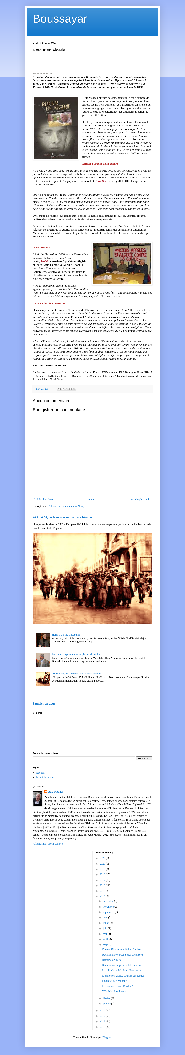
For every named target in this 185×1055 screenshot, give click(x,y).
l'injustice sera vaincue (114, 980)
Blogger (106, 1037)
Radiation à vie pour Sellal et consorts (122, 954)
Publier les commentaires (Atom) (66, 506)
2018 (103, 874)
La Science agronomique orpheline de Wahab (76, 654)
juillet (106, 922)
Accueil (92, 499)
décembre (108, 901)
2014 (103, 896)
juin (105, 928)
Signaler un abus (44, 703)
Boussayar (60, 18)
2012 (103, 1016)
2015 (103, 890)
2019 (103, 869)
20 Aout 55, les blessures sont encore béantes (62, 517)
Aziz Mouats (55, 791)
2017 (103, 880)
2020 (103, 863)
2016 (103, 885)
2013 (103, 1010)
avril (105, 939)
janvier (107, 1003)
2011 (103, 1021)
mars (106, 944)
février (107, 998)
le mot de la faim (45, 777)
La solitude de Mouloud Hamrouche (121, 970)
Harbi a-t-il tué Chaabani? (66, 634)
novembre (108, 906)
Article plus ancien (141, 499)
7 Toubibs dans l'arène (114, 991)
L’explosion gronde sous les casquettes (123, 975)
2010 (103, 1027)
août (105, 917)
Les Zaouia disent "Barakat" (117, 986)
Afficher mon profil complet (48, 843)
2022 (103, 858)
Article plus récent (44, 499)
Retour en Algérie (112, 959)
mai (105, 933)
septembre (109, 912)
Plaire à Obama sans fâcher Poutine (121, 949)
